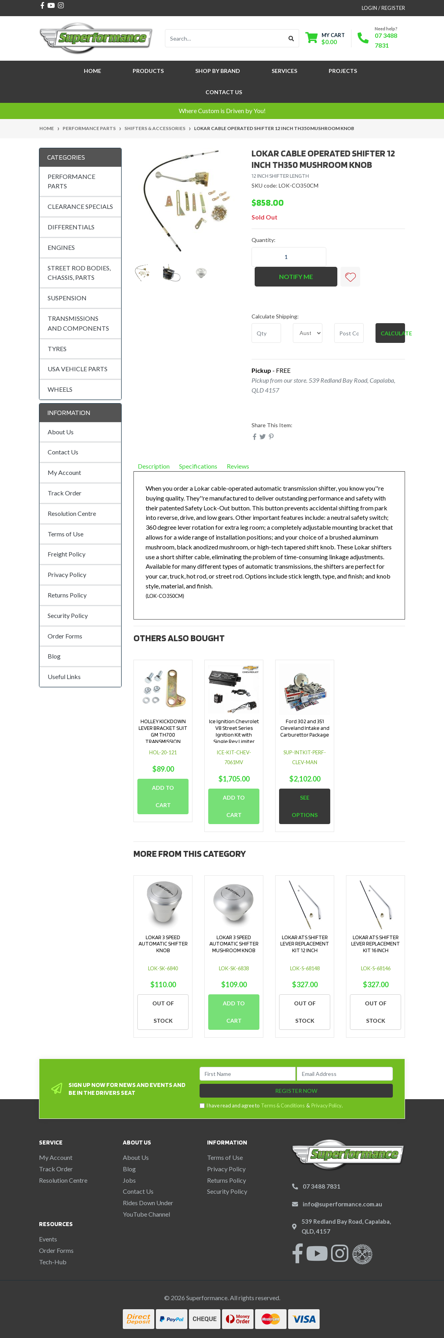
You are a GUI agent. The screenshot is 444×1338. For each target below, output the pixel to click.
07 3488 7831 (321, 1186)
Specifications (198, 466)
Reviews (241, 466)
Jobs (129, 1180)
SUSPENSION (67, 297)
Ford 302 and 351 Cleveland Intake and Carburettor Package (304, 728)
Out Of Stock (163, 1012)
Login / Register (383, 8)
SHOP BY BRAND (217, 70)
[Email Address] (345, 1074)
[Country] (307, 333)
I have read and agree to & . (271, 1106)
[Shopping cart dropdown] (325, 38)
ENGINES (61, 247)
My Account (64, 472)
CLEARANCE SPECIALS (80, 206)
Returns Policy (67, 595)
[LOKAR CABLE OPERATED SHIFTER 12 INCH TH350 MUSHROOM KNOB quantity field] (289, 257)
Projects (343, 70)
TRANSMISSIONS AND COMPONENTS (78, 323)
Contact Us (223, 92)
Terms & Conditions (283, 1105)
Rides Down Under (148, 1202)
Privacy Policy (67, 574)
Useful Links (64, 676)
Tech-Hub (53, 1261)
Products (148, 70)
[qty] (266, 333)
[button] (350, 277)
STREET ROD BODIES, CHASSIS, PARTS (79, 272)
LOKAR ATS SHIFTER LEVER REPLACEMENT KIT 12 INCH (304, 944)
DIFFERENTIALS (71, 227)
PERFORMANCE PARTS (71, 181)
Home (92, 70)
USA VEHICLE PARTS (77, 368)
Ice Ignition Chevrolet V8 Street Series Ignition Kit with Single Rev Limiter (234, 731)
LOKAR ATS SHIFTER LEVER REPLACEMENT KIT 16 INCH (375, 944)
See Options (305, 806)
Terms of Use (65, 534)
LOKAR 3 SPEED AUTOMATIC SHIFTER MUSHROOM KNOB (234, 944)
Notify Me (296, 276)
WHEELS (60, 389)
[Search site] (291, 38)
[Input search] (224, 38)
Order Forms (65, 636)
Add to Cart (163, 796)
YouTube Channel (146, 1214)
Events (48, 1239)
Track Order (64, 493)
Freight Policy (66, 554)
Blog (54, 656)
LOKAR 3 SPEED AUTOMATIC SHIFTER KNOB (163, 944)
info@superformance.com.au (342, 1204)
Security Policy (68, 615)
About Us (61, 431)
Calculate (393, 333)
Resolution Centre (72, 513)
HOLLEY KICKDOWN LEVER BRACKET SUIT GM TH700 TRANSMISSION (163, 731)
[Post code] (349, 333)
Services (284, 70)
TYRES (57, 348)
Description (154, 466)
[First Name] (248, 1074)
